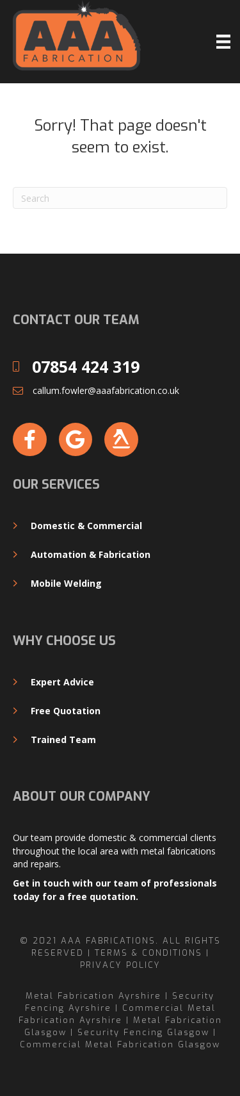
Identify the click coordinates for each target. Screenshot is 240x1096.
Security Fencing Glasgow (143, 1032)
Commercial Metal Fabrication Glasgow (120, 1044)
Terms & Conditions (148, 952)
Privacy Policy (120, 965)
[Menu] (223, 42)
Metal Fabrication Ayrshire (93, 995)
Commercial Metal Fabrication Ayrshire (117, 1014)
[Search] (120, 198)
